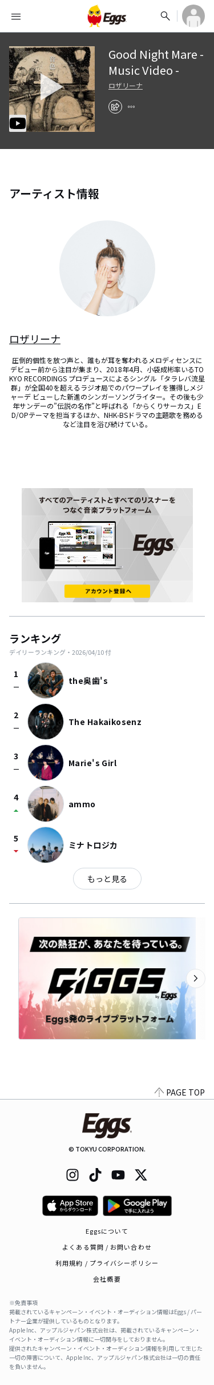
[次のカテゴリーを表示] (195, 978)
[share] (115, 107)
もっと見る (107, 878)
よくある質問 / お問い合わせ (107, 1246)
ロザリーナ (125, 85)
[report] (131, 107)
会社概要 (106, 1278)
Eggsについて (107, 1230)
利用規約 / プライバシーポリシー (107, 1262)
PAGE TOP (180, 1092)
